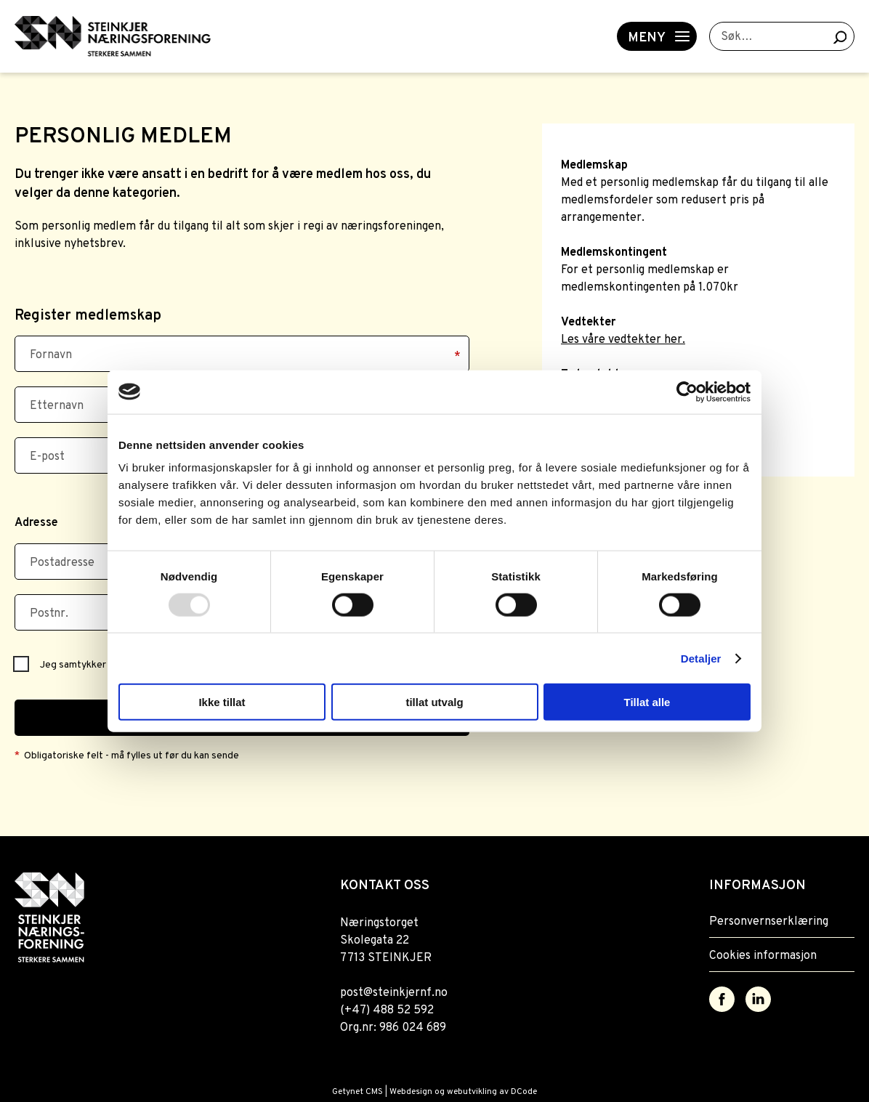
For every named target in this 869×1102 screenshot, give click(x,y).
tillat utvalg (434, 702)
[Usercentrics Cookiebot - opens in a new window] (687, 391)
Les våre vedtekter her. (623, 340)
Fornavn (51, 355)
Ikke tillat (221, 702)
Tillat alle (647, 702)
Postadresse (62, 563)
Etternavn (57, 406)
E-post (47, 457)
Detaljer (701, 658)
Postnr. (49, 614)
